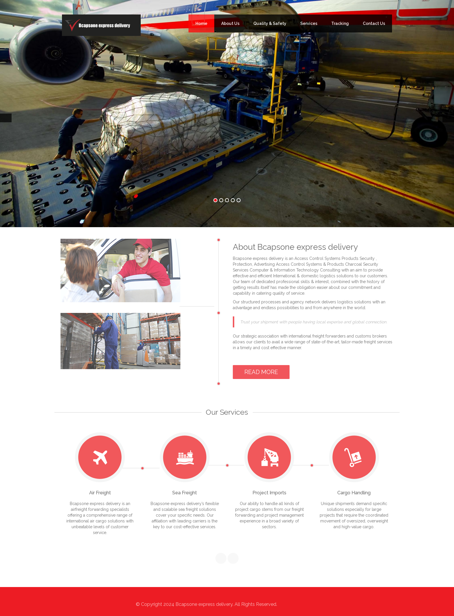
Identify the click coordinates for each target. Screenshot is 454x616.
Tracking (340, 23)
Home (201, 23)
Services (308, 23)
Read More (262, 372)
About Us (230, 23)
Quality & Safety (269, 23)
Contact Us (374, 23)
